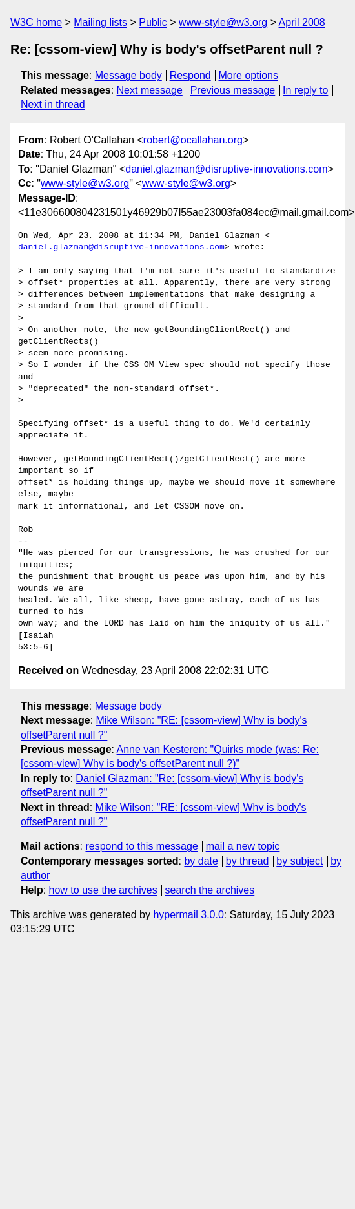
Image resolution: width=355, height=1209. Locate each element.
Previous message (233, 90)
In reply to (305, 90)
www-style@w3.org (223, 22)
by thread (247, 861)
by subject (299, 861)
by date (201, 861)
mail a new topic (243, 846)
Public (153, 22)
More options (249, 75)
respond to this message (141, 846)
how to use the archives (103, 890)
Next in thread (53, 104)
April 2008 (302, 22)
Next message (150, 90)
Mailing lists (100, 22)
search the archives (210, 890)
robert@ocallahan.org (193, 139)
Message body (128, 75)
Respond (190, 75)
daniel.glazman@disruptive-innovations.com (226, 168)
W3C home (36, 22)
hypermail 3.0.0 (188, 914)
